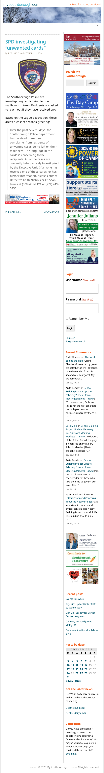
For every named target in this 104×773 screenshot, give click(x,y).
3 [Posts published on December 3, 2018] (68, 661)
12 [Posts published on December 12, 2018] (77, 665)
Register (70, 338)
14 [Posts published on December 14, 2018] (86, 665)
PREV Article (13, 212)
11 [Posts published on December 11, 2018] (72, 665)
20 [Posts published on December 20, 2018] (81, 669)
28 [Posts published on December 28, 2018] (86, 673)
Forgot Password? (75, 341)
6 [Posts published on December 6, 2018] (81, 661)
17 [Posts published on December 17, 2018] (68, 669)
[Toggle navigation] (97, 27)
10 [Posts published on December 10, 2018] (68, 665)
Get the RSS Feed (75, 707)
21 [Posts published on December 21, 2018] (86, 669)
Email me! (71, 753)
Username (80, 280)
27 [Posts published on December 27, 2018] (81, 673)
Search (92, 82)
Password (79, 299)
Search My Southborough (76, 74)
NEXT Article (51, 212)
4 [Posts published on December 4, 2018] (72, 661)
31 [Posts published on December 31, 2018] (68, 677)
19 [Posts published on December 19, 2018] (77, 669)
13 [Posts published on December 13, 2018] (81, 665)
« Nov (69, 681)
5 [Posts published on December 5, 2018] (77, 661)
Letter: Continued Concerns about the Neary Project (81, 499)
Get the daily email (76, 713)
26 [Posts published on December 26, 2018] (77, 673)
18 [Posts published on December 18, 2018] (72, 669)
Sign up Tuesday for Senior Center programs (80, 614)
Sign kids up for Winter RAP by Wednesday (80, 605)
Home (32, 767)
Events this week (75, 599)
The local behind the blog (80, 358)
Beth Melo (13, 53)
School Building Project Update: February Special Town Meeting (80, 393)
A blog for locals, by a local (85, 4)
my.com (21, 4)
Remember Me (79, 319)
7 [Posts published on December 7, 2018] (86, 661)
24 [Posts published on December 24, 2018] (68, 673)
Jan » (78, 681)
